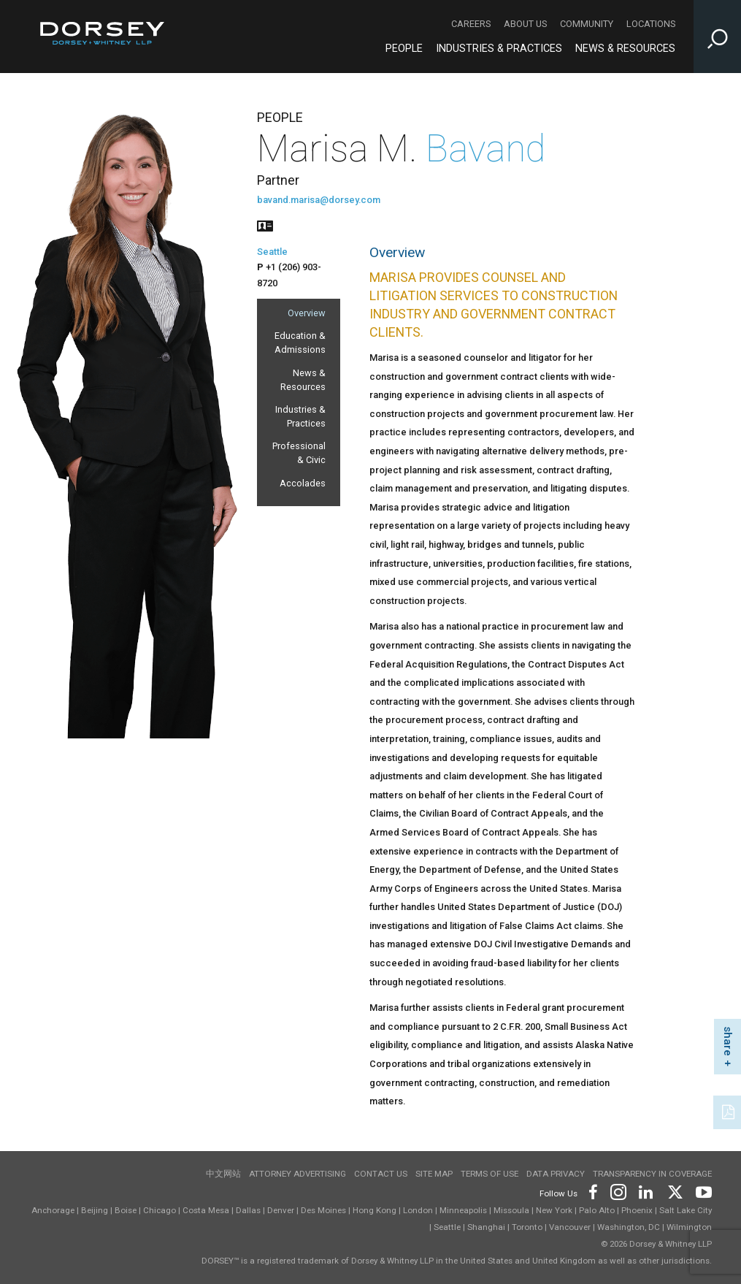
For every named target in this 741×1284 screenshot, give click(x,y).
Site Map (434, 1174)
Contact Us (380, 1174)
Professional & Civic (299, 452)
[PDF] (729, 1111)
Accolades (303, 483)
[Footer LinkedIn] (646, 1191)
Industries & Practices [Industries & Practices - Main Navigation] (499, 48)
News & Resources (303, 379)
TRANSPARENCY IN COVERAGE (652, 1174)
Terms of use (489, 1174)
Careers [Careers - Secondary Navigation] (471, 23)
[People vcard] (265, 224)
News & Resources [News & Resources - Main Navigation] (625, 48)
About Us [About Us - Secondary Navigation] (525, 23)
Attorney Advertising (297, 1174)
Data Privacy (555, 1174)
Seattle (272, 251)
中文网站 (223, 1174)
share (727, 1041)
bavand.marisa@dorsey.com (318, 199)
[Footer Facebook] (592, 1191)
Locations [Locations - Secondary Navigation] (650, 23)
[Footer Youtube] (701, 1191)
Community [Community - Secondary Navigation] (586, 23)
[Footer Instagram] (617, 1191)
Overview (307, 312)
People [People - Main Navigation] (404, 48)
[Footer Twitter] (674, 1191)
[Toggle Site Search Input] (717, 36)
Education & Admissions (300, 342)
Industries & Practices (300, 416)
